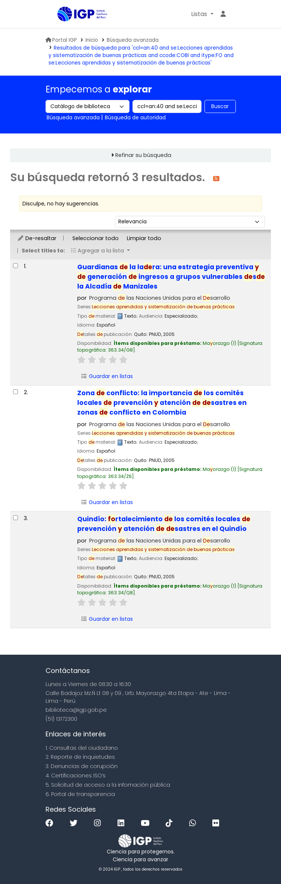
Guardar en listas (107, 376)
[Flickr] (217, 823)
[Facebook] (51, 823)
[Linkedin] (123, 823)
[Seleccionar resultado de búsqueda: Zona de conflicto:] (15, 391)
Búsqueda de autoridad (135, 117)
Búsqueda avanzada (133, 40)
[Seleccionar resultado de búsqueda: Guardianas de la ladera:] (15, 265)
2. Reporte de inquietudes (80, 757)
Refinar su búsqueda (143, 155)
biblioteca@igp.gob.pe (76, 710)
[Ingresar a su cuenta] (223, 14)
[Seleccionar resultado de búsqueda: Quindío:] (15, 517)
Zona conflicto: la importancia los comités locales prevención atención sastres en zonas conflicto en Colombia (162, 402)
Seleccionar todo (95, 238)
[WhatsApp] (194, 823)
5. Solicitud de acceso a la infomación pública (108, 785)
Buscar (220, 106)
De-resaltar (36, 238)
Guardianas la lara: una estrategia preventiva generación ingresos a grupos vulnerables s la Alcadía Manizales (171, 276)
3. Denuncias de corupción (82, 766)
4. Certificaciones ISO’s (76, 775)
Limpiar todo (144, 238)
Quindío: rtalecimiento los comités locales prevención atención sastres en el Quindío (163, 524)
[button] (202, 14)
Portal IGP (61, 40)
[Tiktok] (171, 823)
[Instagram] (99, 823)
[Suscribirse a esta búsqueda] (216, 178)
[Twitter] (75, 823)
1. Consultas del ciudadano (82, 748)
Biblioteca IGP (76, 29)
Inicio (91, 40)
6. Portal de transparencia (80, 794)
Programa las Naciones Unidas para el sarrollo (159, 298)
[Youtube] (147, 823)
